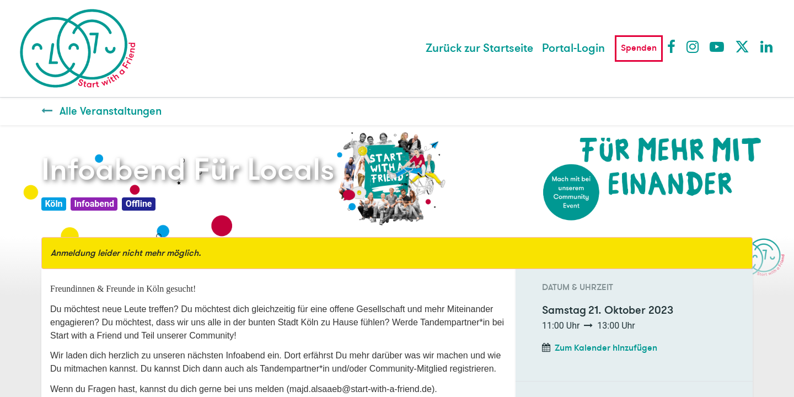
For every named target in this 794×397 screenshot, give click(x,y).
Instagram (693, 46)
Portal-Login (573, 48)
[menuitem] (479, 48)
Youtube (716, 46)
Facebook (674, 46)
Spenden (639, 48)
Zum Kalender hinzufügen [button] (606, 348)
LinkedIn (767, 46)
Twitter (742, 46)
